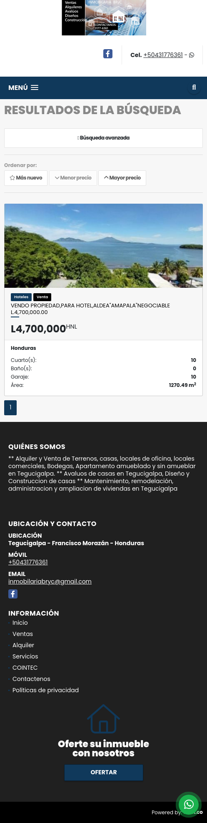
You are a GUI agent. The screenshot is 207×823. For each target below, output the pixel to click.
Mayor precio (122, 177)
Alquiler (23, 645)
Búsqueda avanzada (103, 137)
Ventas (22, 634)
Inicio (20, 622)
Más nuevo (26, 177)
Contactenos (31, 679)
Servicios (25, 656)
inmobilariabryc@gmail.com (50, 581)
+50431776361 (162, 55)
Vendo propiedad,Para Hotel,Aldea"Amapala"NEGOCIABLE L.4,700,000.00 (90, 308)
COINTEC (25, 667)
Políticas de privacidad (45, 690)
